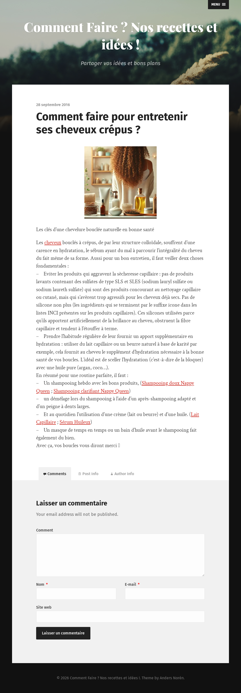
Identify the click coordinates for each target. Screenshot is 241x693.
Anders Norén (172, 678)
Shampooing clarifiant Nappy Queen (91, 391)
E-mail (132, 584)
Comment (44, 530)
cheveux (52, 242)
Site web (44, 607)
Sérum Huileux (75, 422)
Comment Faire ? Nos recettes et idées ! (120, 35)
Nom (42, 584)
